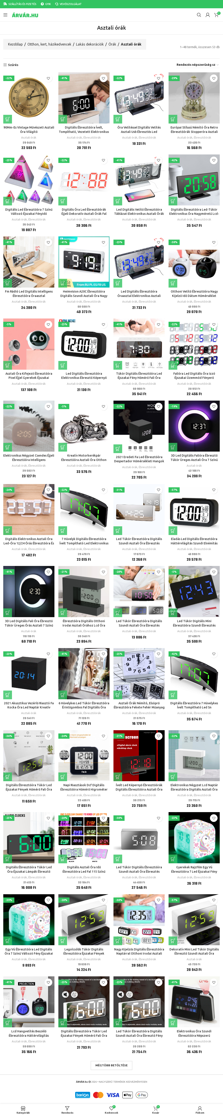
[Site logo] (25, 14)
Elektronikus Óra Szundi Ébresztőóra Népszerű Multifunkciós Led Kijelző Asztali (194, 1034)
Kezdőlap (15, 44)
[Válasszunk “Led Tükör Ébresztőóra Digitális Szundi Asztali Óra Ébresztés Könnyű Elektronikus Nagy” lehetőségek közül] (118, 529)
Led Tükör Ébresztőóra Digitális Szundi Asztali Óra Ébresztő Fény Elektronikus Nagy (139, 1034)
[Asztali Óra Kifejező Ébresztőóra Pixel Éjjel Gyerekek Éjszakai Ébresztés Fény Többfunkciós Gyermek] (28, 343)
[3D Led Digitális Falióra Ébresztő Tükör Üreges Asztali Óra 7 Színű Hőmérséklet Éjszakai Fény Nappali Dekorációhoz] (194, 425)
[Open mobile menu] (5, 14)
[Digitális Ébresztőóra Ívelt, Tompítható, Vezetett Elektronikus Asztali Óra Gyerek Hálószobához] (84, 97)
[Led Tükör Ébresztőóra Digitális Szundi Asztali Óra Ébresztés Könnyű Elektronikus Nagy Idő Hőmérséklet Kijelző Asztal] (139, 590)
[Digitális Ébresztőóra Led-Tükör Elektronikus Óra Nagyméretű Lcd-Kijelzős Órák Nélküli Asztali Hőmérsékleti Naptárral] (194, 179)
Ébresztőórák (92, 137)
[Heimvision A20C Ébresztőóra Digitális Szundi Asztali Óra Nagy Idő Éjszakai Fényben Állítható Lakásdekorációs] (84, 261)
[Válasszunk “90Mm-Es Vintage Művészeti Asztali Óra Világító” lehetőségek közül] (7, 119)
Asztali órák (28, 137)
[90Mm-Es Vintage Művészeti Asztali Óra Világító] (28, 97)
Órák (112, 44)
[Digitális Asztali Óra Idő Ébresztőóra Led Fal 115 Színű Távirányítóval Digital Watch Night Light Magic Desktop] (84, 836)
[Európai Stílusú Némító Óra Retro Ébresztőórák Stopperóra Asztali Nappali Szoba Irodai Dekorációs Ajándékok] (194, 97)
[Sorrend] (198, 65)
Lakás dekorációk (90, 44)
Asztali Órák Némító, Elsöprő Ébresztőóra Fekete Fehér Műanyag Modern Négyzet (139, 706)
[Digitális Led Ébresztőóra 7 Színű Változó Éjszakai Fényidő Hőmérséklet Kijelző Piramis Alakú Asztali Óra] (28, 179)
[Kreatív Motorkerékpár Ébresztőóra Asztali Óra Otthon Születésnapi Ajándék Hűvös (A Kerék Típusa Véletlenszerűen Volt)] (84, 425)
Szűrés (13, 65)
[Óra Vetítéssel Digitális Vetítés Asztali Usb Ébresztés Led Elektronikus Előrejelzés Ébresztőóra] (139, 97)
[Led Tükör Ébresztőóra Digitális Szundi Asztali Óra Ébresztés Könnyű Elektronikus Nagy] (139, 508)
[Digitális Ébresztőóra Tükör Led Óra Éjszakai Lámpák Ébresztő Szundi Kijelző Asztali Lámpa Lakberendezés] (28, 836)
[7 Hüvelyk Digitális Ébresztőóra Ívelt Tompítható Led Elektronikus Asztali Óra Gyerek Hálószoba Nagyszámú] (84, 508)
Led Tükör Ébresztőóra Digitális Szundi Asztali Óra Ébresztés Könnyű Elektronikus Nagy (139, 542)
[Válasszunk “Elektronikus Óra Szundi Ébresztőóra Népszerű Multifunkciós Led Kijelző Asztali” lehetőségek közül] (173, 1021)
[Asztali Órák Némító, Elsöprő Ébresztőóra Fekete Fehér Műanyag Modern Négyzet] (139, 672)
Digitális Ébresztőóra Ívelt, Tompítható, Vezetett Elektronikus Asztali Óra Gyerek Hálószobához (84, 131)
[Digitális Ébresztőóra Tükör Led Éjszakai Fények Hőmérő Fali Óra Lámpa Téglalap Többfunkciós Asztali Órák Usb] (84, 1000)
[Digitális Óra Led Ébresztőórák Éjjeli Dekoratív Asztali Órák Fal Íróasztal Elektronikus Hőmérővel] (84, 179)
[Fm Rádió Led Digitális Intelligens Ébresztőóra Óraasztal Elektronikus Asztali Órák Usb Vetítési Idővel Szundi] (28, 261)
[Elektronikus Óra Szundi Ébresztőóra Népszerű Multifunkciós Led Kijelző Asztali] (194, 1000)
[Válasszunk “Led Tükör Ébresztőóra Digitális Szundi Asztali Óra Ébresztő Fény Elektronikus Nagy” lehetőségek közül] (118, 1021)
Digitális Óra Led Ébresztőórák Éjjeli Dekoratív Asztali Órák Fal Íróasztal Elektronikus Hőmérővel (84, 213)
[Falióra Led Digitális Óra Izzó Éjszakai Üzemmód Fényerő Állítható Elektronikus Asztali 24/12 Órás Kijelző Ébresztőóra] (194, 343)
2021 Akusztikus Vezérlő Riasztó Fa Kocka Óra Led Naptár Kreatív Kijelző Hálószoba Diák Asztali (28, 706)
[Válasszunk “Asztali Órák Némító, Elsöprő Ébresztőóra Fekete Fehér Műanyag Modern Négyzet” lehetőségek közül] (118, 693)
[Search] (199, 14)
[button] (63, 282)
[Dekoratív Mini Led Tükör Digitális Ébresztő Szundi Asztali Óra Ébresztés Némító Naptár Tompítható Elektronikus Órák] (194, 918)
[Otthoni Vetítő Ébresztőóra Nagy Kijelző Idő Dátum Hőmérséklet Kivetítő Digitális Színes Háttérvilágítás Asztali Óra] (194, 261)
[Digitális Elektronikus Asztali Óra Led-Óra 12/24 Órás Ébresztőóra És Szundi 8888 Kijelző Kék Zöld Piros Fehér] (28, 508)
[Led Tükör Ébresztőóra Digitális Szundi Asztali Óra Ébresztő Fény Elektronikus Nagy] (139, 1000)
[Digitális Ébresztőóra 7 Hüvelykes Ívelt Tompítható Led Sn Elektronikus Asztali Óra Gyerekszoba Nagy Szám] (194, 672)
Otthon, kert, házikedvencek (49, 44)
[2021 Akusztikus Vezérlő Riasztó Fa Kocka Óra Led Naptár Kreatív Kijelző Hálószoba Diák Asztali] (28, 672)
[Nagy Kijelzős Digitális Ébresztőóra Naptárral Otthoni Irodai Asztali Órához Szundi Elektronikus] (139, 918)
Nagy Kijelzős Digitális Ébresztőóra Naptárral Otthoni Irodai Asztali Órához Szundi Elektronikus (139, 952)
